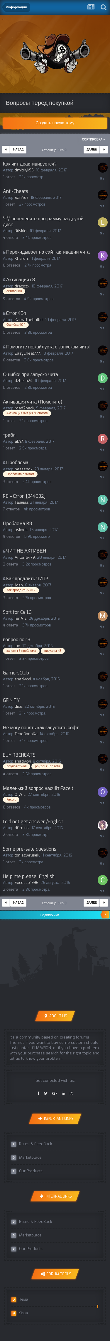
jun (17, 645)
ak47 (19, 441)
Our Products (27, 1171)
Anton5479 (25, 557)
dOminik (22, 827)
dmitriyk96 (24, 170)
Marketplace (26, 1157)
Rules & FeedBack (31, 1144)
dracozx (22, 286)
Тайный (21, 502)
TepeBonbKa (26, 733)
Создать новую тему (54, 123)
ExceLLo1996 (26, 882)
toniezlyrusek (27, 855)
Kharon (21, 258)
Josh (19, 585)
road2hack (24, 408)
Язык (19, 1313)
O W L (20, 794)
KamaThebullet (29, 319)
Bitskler (21, 230)
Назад (18, 149)
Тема (19, 1299)
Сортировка (93, 139)
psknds (21, 529)
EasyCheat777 (27, 353)
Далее (92, 149)
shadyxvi (23, 679)
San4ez (21, 197)
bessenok (23, 469)
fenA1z (21, 618)
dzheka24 (24, 380)
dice (18, 706)
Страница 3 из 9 (55, 150)
